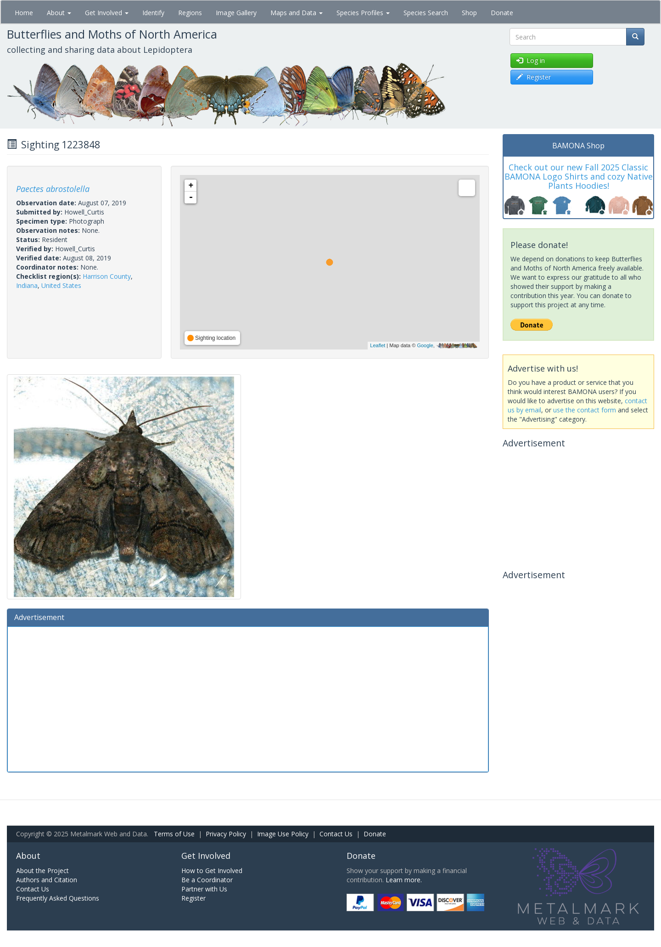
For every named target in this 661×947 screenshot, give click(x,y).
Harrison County (107, 276)
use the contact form (584, 410)
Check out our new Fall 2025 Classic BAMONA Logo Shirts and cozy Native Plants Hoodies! (578, 176)
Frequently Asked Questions (57, 898)
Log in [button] (530, 60)
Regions (190, 12)
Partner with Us (204, 889)
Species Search (425, 12)
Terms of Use (174, 833)
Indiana (27, 285)
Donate (502, 12)
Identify (153, 12)
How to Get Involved (211, 870)
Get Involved (107, 12)
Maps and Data (296, 12)
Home (24, 12)
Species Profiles (363, 12)
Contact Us (336, 833)
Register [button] (533, 77)
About (59, 12)
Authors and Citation (46, 879)
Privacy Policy (226, 833)
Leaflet (377, 345)
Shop (469, 12)
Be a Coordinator (207, 879)
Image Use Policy (282, 833)
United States (61, 285)
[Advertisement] (248, 698)
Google (425, 345)
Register (193, 898)
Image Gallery (236, 12)
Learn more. (404, 879)
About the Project (42, 870)
